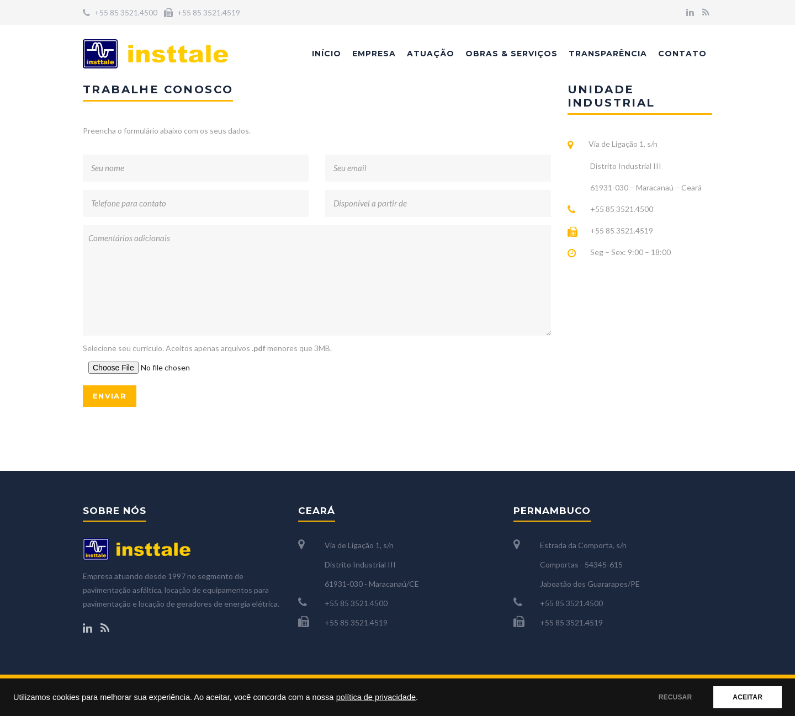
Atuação (430, 54)
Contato (682, 54)
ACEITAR (747, 697)
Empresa (374, 54)
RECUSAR (675, 697)
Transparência (608, 54)
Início (326, 54)
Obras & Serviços (511, 54)
